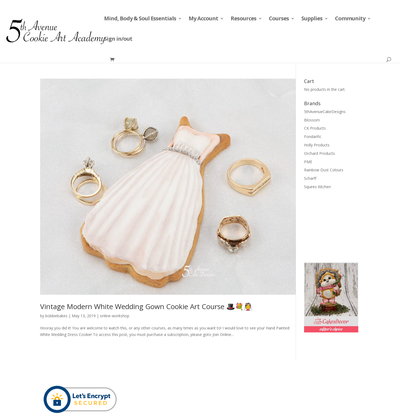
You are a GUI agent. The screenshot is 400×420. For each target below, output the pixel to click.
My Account (203, 19)
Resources (243, 19)
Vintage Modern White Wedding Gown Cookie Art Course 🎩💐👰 (146, 306)
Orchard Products (319, 153)
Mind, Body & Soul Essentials (140, 19)
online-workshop (114, 315)
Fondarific (312, 136)
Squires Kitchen (317, 186)
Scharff (310, 178)
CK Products (315, 128)
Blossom (312, 120)
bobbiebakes (56, 315)
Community (350, 19)
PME (308, 161)
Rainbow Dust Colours (323, 169)
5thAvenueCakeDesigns (325, 111)
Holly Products (317, 145)
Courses (279, 19)
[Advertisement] (331, 225)
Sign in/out (118, 39)
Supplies (311, 19)
